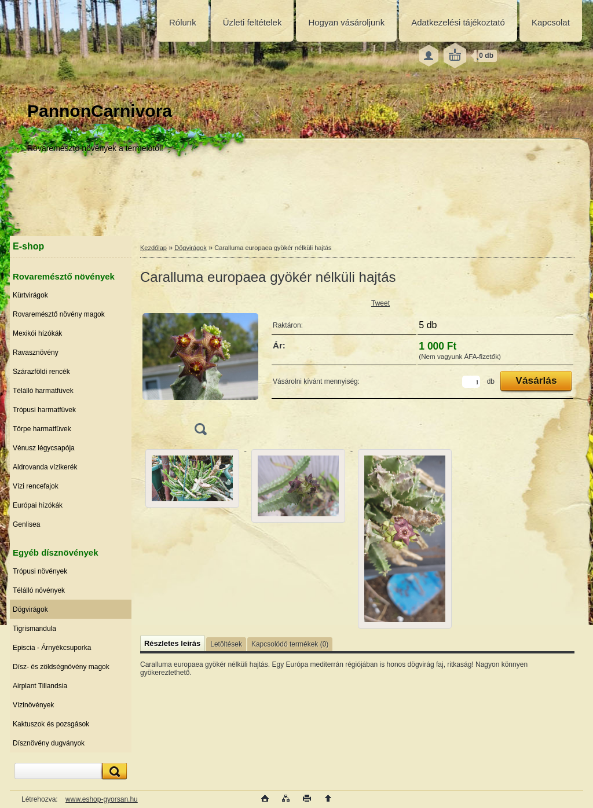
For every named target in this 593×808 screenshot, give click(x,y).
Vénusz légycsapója (44, 448)
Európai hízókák (38, 505)
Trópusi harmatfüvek (44, 410)
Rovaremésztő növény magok (59, 314)
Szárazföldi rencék (41, 372)
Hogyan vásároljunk (346, 22)
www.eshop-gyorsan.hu (101, 799)
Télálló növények (39, 590)
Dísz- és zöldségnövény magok (61, 667)
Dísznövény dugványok (49, 743)
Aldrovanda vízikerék (45, 467)
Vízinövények (33, 705)
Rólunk (182, 22)
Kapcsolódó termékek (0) (289, 644)
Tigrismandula (34, 629)
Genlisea (26, 524)
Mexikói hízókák (37, 333)
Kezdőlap (153, 247)
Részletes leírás (172, 643)
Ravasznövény (35, 352)
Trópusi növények (40, 571)
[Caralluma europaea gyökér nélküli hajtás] (200, 369)
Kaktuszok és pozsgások (51, 724)
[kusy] (471, 382)
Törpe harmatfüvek (42, 429)
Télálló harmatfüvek (43, 391)
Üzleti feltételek (252, 22)
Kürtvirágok (30, 295)
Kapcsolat (551, 22)
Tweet (380, 303)
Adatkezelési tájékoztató (458, 22)
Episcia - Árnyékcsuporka (52, 648)
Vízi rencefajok (35, 486)
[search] (112, 771)
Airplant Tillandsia (40, 686)
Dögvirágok (30, 609)
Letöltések (226, 644)
